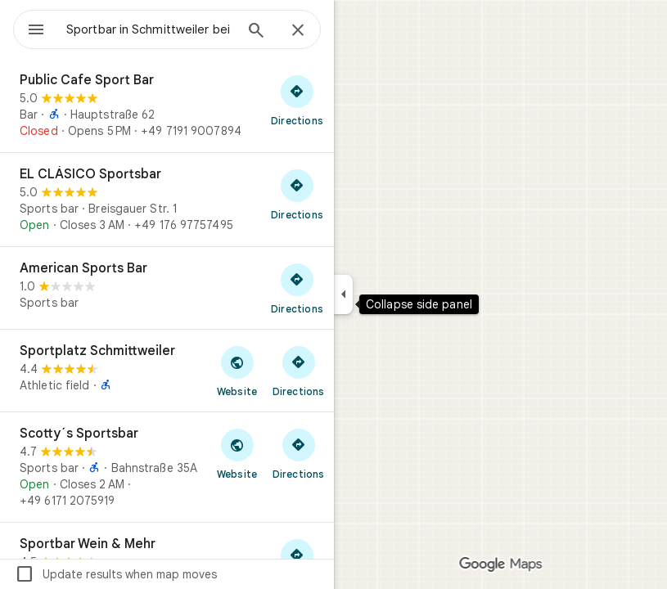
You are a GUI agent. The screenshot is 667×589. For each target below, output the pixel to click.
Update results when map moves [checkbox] (116, 574)
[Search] (256, 32)
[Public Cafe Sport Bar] (167, 105)
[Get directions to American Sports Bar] (297, 288)
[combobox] (149, 29)
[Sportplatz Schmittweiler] (167, 370)
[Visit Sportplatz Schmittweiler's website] (237, 370)
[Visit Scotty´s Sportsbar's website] (237, 453)
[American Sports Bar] (167, 288)
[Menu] (36, 31)
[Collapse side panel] (343, 294)
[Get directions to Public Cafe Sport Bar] (297, 100)
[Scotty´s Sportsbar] (167, 467)
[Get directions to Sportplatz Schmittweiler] (298, 370)
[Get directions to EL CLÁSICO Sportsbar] (297, 194)
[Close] (298, 31)
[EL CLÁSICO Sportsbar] (167, 199)
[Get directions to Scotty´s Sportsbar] (298, 453)
